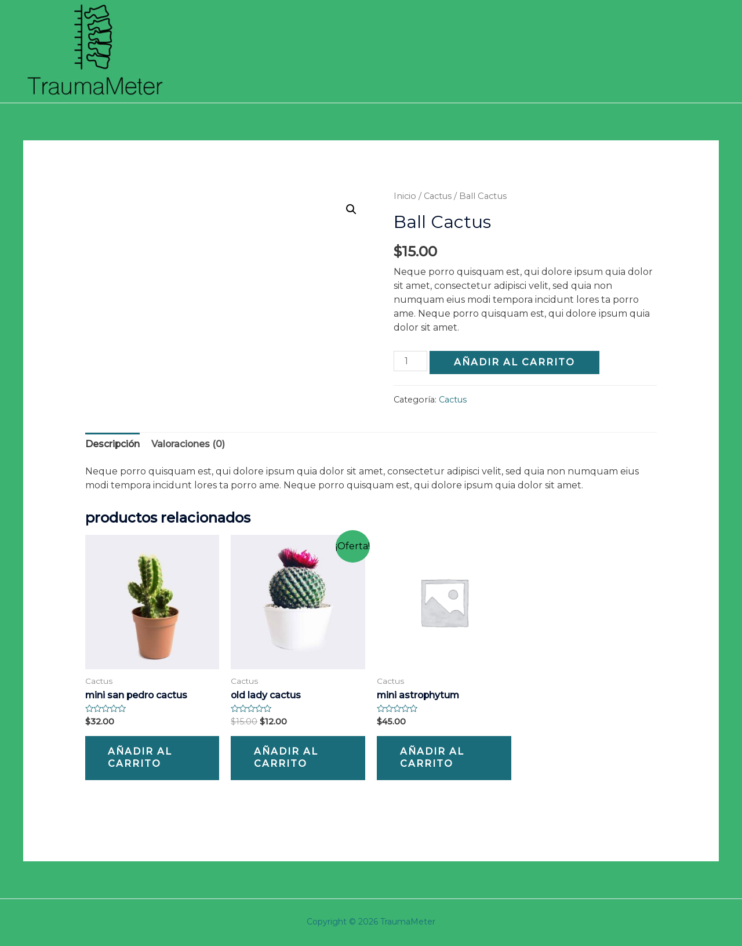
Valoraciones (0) (189, 443)
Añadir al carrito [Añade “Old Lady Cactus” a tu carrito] (287, 758)
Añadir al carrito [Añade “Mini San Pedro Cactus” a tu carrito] (142, 758)
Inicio (405, 196)
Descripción (113, 443)
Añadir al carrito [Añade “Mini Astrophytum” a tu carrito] (433, 758)
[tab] (113, 443)
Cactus (438, 196)
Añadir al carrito (515, 361)
